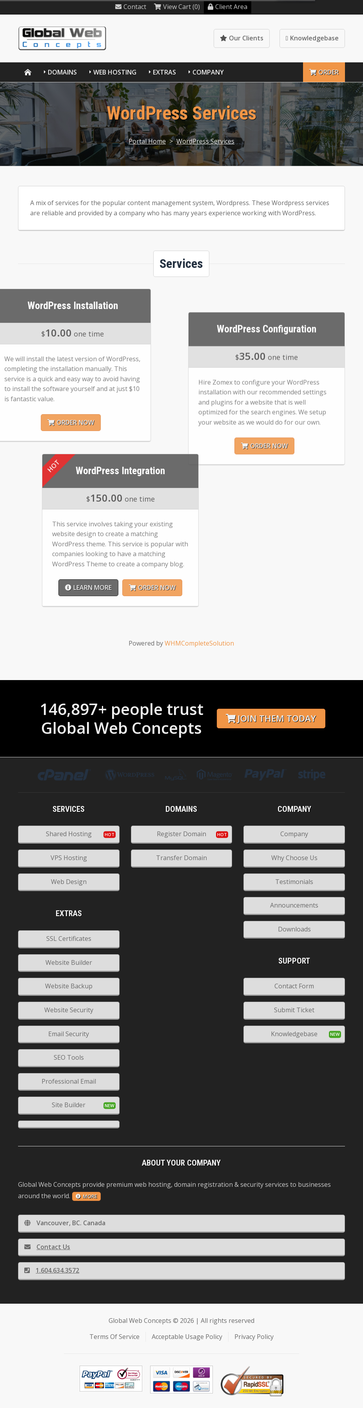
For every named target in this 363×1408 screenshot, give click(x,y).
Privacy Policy (254, 1336)
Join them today (271, 718)
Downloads (294, 929)
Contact (130, 6)
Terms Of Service (114, 1336)
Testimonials (294, 881)
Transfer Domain (181, 857)
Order (324, 72)
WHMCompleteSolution (199, 643)
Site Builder (68, 1105)
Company (208, 72)
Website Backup (69, 986)
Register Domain (181, 834)
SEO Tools (69, 1057)
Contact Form (294, 986)
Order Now (282, 587)
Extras (164, 72)
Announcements (294, 905)
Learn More (218, 587)
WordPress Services (205, 141)
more (86, 1196)
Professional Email (69, 1081)
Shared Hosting (69, 834)
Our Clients (241, 38)
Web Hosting (114, 72)
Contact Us (47, 1246)
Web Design (69, 881)
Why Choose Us (294, 857)
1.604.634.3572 (51, 1270)
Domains (62, 72)
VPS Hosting (69, 857)
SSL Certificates (68, 938)
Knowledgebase (312, 38)
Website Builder (68, 962)
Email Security (68, 1034)
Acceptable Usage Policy (187, 1336)
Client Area (227, 6)
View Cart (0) (177, 6)
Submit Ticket (294, 1010)
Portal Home (147, 141)
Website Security (68, 1010)
